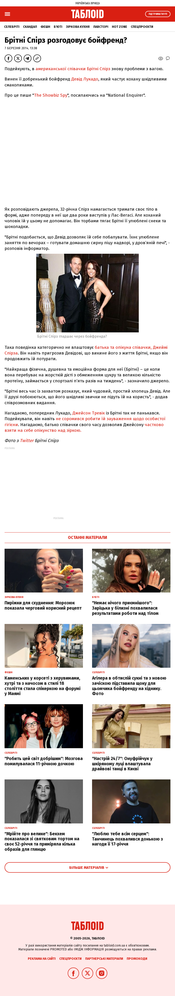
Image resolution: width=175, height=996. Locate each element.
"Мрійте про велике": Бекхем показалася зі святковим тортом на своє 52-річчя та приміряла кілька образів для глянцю (42, 841)
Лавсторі (100, 27)
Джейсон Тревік (89, 413)
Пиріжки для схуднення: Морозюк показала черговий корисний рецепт (43, 605)
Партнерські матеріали (104, 959)
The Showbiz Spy (50, 95)
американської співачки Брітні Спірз (73, 68)
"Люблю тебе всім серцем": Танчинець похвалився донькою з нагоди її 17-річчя (127, 839)
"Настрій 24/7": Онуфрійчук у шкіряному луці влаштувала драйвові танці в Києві (122, 764)
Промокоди (137, 959)
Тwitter (26, 440)
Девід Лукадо (84, 79)
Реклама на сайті (42, 959)
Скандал (30, 27)
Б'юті (58, 27)
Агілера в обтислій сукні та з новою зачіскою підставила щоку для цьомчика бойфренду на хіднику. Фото (129, 685)
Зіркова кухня (78, 27)
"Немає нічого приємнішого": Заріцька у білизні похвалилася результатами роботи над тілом (125, 608)
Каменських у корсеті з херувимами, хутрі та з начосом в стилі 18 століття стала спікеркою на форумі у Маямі (42, 685)
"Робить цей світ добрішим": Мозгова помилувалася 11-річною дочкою (44, 761)
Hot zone (119, 27)
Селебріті (11, 27)
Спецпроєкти (142, 27)
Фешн (45, 27)
